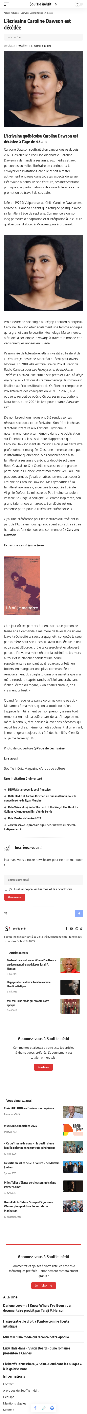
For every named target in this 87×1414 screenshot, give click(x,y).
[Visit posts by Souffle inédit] (7, 928)
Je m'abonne (43, 1067)
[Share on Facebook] (35, 1408)
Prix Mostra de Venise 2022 (24, 818)
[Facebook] (66, 928)
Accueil (7, 12)
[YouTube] (71, 928)
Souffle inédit (19, 928)
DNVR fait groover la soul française (29, 789)
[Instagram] (76, 928)
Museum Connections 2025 (20, 1125)
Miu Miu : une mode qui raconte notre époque (36, 1337)
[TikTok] (81, 928)
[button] (7, 4)
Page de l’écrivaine (51, 748)
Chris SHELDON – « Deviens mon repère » (29, 1108)
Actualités (15, 12)
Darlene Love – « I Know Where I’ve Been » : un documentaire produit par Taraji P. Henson (32, 964)
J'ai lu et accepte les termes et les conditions (40, 889)
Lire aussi (11, 758)
